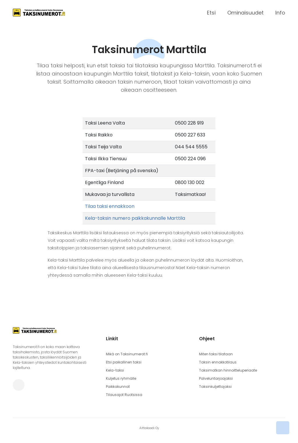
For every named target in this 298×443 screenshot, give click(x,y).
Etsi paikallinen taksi (123, 362)
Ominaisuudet (245, 12)
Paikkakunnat (118, 386)
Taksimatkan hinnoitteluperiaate (228, 370)
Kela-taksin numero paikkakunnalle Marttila (135, 218)
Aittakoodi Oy (149, 428)
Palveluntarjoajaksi (216, 378)
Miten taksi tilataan (216, 354)
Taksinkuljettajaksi (215, 386)
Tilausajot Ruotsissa (124, 394)
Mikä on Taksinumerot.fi (127, 354)
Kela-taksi (115, 370)
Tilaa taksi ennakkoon (109, 206)
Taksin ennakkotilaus (218, 362)
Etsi (211, 12)
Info (280, 12)
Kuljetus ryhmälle (121, 378)
